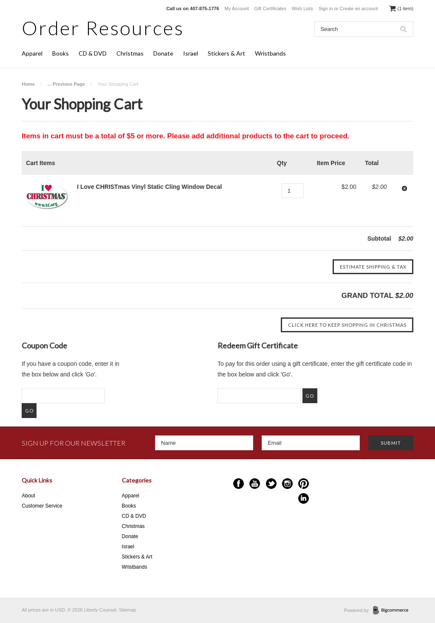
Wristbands (270, 53)
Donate (163, 53)
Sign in (326, 8)
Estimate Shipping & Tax (373, 266)
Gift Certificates (270, 8)
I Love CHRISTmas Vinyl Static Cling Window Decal (149, 186)
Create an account (359, 8)
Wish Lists (302, 8)
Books (60, 53)
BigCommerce (393, 610)
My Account (237, 8)
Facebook (238, 483)
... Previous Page (66, 84)
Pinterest (303, 483)
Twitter (271, 483)
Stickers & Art (226, 53)
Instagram (287, 483)
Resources (103, 27)
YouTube (254, 483)
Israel (190, 53)
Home (28, 84)
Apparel (32, 53)
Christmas (130, 53)
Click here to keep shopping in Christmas (347, 325)
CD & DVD (93, 53)
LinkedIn (303, 498)
